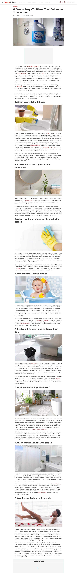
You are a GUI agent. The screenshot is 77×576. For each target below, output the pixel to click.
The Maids (19, 86)
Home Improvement (32, 2)
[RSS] (64, 2)
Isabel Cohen (17, 15)
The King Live (28, 200)
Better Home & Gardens (49, 147)
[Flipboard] (62, 2)
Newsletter (71, 2)
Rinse (41, 424)
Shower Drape (42, 492)
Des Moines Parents (25, 323)
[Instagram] (60, 2)
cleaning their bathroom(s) (32, 66)
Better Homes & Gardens (39, 429)
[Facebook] (57, 2)
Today (54, 255)
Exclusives (22, 2)
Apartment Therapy (35, 145)
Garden (41, 2)
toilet (43, 73)
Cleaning (47, 2)
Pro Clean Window (21, 73)
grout (18, 268)
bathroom (33, 363)
